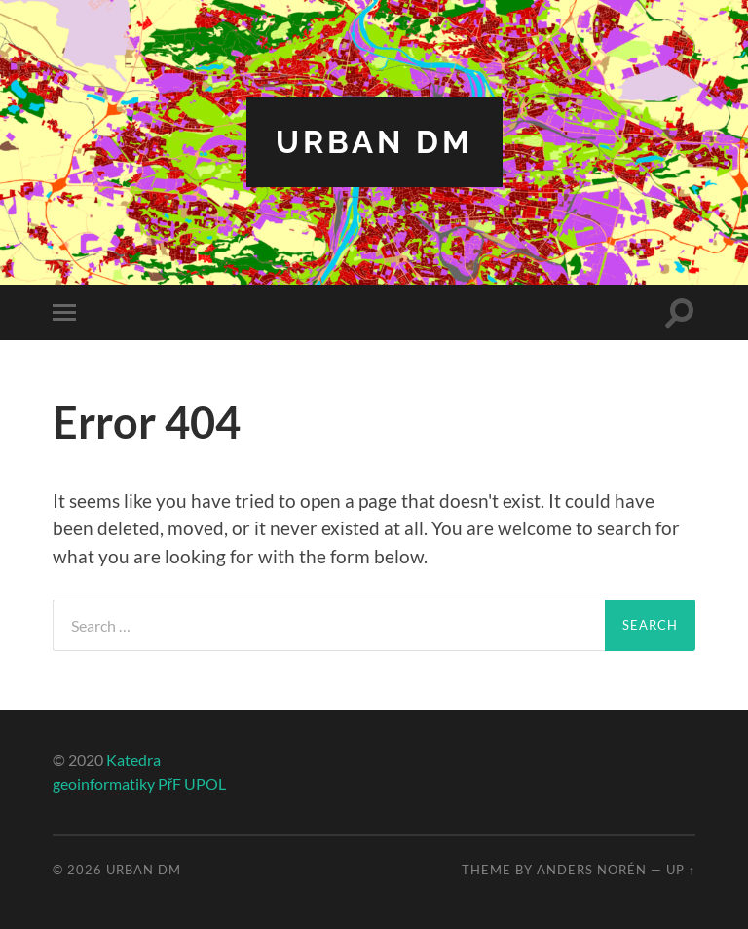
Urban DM (374, 142)
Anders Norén (592, 869)
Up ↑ (680, 869)
